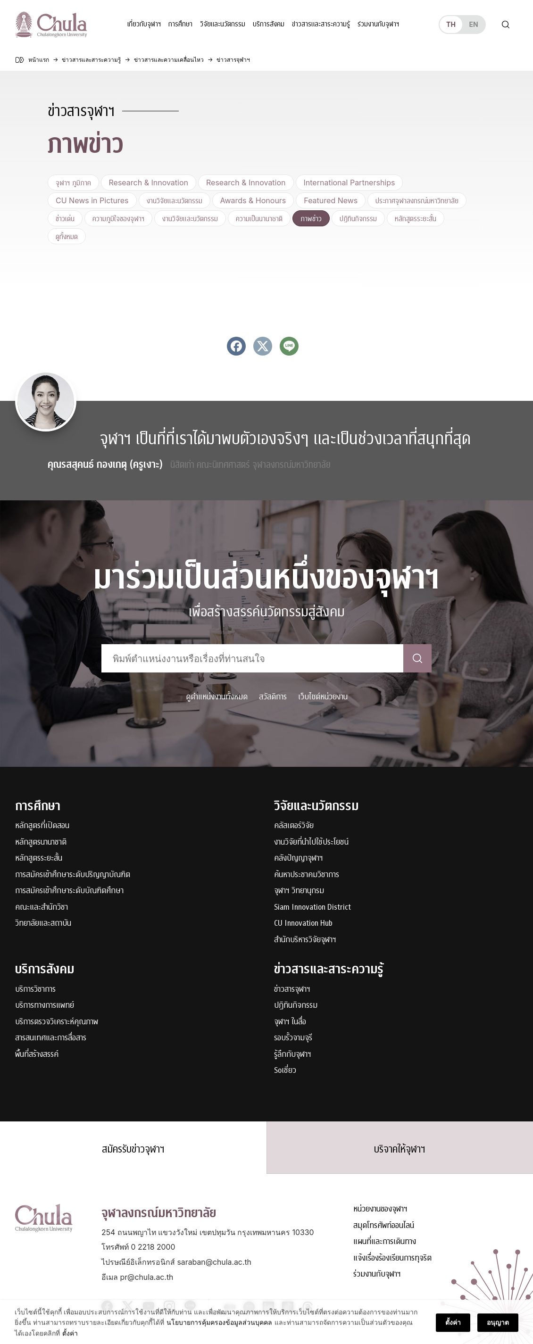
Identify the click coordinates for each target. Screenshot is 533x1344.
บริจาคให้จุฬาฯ (399, 1149)
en (473, 24)
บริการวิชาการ (35, 989)
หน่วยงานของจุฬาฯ (380, 1209)
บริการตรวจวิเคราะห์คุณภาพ (56, 1022)
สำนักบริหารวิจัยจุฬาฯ (305, 940)
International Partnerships (349, 182)
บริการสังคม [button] (268, 24)
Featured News (331, 200)
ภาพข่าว (311, 218)
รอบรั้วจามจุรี (293, 1038)
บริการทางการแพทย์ (44, 1005)
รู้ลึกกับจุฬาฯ (292, 1054)
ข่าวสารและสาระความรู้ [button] (321, 24)
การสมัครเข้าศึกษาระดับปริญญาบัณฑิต (72, 875)
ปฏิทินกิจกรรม (358, 218)
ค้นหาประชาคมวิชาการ (306, 875)
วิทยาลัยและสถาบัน (43, 923)
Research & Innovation (149, 182)
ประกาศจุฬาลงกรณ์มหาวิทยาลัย (416, 200)
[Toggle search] (505, 24)
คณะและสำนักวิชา (41, 907)
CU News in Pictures (92, 200)
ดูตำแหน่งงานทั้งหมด (217, 697)
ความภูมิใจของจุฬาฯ (118, 218)
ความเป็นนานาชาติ (259, 218)
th (451, 24)
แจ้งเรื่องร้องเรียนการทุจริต (392, 1258)
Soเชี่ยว (285, 1070)
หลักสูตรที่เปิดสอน (42, 826)
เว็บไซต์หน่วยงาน (323, 697)
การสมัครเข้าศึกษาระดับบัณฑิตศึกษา (69, 891)
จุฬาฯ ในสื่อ (290, 1022)
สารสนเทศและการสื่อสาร (50, 1038)
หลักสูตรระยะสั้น (415, 218)
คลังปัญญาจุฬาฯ (298, 858)
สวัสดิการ (273, 697)
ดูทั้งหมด (67, 236)
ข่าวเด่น (65, 218)
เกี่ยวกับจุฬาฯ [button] (144, 24)
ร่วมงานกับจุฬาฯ (378, 24)
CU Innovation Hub (303, 923)
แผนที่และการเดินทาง (384, 1241)
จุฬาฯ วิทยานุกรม (299, 891)
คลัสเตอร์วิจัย (294, 826)
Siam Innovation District (312, 907)
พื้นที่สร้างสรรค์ (36, 1054)
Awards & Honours (253, 200)
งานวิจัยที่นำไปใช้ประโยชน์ (311, 842)
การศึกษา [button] (180, 24)
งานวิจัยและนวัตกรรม (174, 200)
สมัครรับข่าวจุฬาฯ (133, 1149)
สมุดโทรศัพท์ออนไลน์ (383, 1225)
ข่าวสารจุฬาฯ (292, 989)
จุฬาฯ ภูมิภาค (73, 182)
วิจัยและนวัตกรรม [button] (222, 24)
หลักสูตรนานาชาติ (41, 842)
